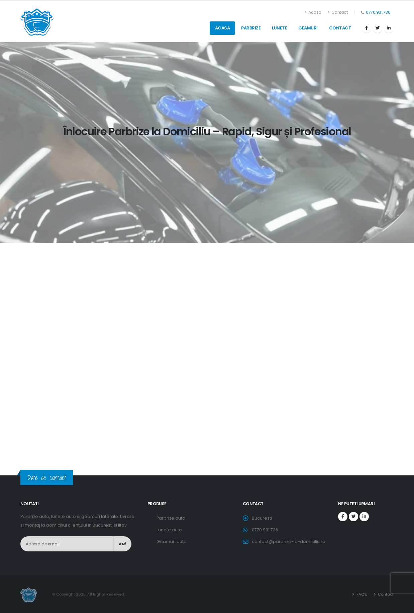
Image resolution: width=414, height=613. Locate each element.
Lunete (279, 28)
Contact (338, 12)
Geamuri (308, 28)
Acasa (313, 12)
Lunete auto (169, 530)
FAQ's (361, 594)
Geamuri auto (172, 541)
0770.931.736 (378, 12)
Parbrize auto (171, 518)
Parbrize (251, 28)
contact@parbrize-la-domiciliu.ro (288, 541)
